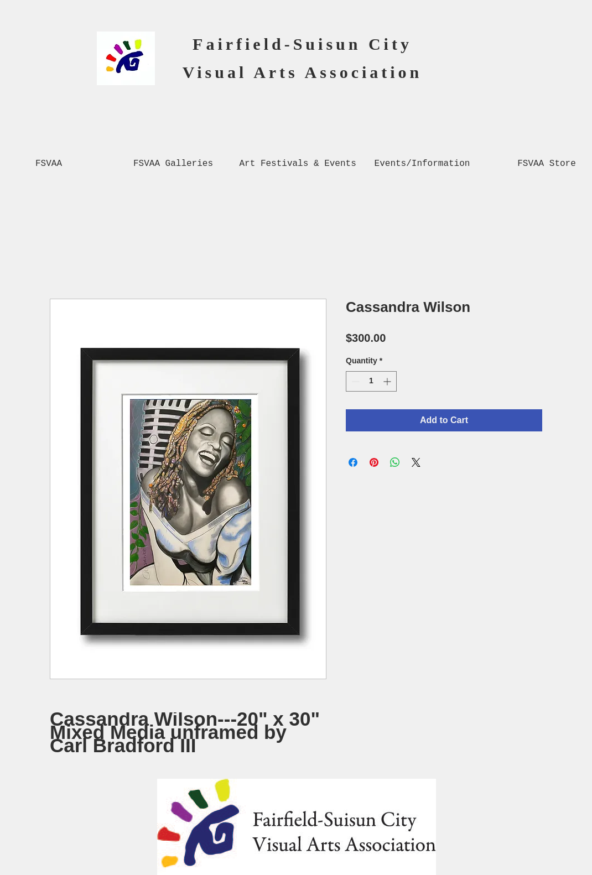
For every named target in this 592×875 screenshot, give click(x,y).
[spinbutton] (371, 381)
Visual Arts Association (303, 72)
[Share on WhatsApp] (395, 462)
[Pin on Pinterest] (374, 462)
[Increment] (388, 381)
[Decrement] (354, 381)
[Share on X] (416, 462)
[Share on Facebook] (353, 462)
